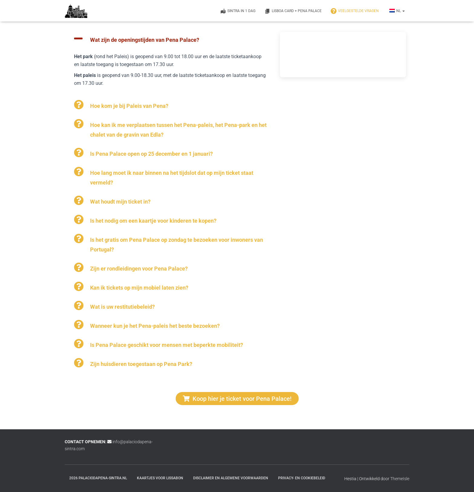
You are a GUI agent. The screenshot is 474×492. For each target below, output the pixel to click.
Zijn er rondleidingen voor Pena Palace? (139, 268)
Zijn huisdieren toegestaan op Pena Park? (141, 364)
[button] (171, 38)
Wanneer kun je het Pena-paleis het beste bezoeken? (155, 326)
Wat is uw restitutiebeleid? (122, 307)
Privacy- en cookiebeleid (301, 478)
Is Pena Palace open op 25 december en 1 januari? (151, 154)
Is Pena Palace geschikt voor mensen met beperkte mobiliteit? (166, 345)
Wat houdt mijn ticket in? (120, 201)
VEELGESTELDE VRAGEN (355, 11)
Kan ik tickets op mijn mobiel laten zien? (139, 287)
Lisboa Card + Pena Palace (293, 11)
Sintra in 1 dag (237, 11)
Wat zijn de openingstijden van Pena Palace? (144, 40)
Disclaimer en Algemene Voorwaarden (230, 478)
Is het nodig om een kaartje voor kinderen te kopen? (153, 221)
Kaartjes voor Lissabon (160, 478)
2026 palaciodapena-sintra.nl (98, 478)
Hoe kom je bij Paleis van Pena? (129, 106)
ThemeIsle (399, 478)
